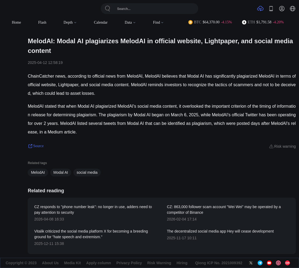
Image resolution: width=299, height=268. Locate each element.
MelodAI (38, 172)
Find (158, 22)
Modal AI (60, 172)
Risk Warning (159, 263)
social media (87, 172)
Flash (42, 22)
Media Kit (72, 263)
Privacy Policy (129, 263)
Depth (70, 22)
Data (130, 22)
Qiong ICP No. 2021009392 (218, 263)
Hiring (181, 263)
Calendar (101, 22)
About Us (50, 263)
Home (16, 22)
